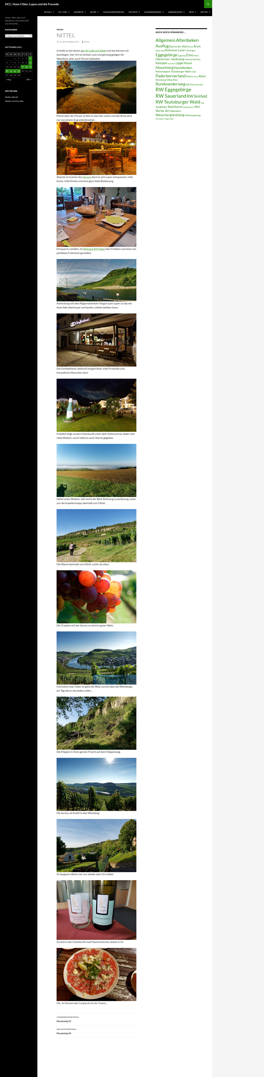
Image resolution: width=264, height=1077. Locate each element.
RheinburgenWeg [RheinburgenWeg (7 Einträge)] (164, 79)
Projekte (133, 12)
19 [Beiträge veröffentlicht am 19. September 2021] (30, 67)
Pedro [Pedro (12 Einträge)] (189, 76)
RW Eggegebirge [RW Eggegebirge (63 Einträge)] (173, 89)
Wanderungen (175, 12)
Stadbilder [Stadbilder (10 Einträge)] (161, 106)
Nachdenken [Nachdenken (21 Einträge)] (183, 68)
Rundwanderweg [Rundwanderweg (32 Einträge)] (170, 84)
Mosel (60, 29)
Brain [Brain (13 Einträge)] (197, 46)
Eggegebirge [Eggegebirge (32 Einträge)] (166, 54)
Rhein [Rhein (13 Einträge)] (202, 76)
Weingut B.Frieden (94, 248)
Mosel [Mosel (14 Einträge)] (188, 63)
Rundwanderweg (152, 12)
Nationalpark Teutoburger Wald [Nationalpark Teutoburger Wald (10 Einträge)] (173, 71)
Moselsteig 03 (96, 1019)
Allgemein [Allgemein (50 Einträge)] (165, 40)
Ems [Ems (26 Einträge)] (189, 55)
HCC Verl (62, 12)
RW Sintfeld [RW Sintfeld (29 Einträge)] (197, 96)
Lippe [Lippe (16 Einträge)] (179, 63)
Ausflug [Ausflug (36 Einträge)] (162, 45)
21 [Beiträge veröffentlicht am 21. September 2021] (11, 71)
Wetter (204, 12)
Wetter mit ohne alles (14, 101)
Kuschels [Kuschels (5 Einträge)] (171, 63)
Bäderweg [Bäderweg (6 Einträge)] (160, 50)
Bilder (93, 12)
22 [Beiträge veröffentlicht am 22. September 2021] (15, 71)
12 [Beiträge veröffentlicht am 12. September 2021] (30, 62)
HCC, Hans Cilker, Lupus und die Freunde (32, 4)
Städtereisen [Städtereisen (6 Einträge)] (188, 107)
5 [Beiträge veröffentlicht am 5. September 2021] (30, 58)
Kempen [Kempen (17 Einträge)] (161, 63)
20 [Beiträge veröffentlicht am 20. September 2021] (7, 71)
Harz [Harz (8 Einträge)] (196, 55)
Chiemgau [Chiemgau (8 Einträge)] (190, 50)
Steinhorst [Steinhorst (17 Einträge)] (175, 107)
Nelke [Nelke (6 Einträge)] (193, 71)
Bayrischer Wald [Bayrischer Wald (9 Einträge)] (178, 46)
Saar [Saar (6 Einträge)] (203, 103)
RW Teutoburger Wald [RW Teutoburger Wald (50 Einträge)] (178, 102)
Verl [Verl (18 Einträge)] (197, 107)
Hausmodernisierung (113, 12)
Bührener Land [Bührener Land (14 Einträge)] (174, 50)
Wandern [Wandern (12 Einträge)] (175, 110)
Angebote (78, 12)
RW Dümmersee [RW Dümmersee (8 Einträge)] (194, 84)
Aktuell (48, 12)
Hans (86, 42)
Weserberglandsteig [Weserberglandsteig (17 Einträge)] (170, 115)
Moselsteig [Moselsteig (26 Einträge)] (165, 67)
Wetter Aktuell (11, 97)
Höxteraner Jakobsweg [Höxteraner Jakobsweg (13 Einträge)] (170, 59)
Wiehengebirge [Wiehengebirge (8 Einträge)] (193, 115)
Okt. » (28, 79)
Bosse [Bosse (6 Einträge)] (190, 46)
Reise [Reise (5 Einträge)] (196, 76)
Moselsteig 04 (96, 1031)
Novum (87, 176)
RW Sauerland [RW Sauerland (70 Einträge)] (171, 96)
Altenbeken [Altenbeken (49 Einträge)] (187, 40)
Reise (191, 12)
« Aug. (8, 79)
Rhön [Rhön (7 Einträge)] (175, 79)
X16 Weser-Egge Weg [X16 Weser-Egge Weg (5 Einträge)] (164, 119)
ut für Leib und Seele (94, 50)
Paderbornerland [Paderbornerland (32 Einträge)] (171, 75)
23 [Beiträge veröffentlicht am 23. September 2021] (19, 71)
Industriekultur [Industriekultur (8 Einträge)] (193, 59)
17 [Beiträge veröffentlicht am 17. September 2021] (22, 67)
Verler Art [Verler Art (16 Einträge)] (163, 111)
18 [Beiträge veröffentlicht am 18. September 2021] (26, 67)
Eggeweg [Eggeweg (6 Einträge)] (182, 55)
